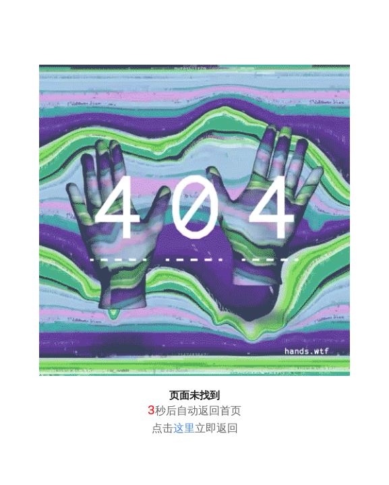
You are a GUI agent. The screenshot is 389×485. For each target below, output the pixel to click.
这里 (184, 428)
